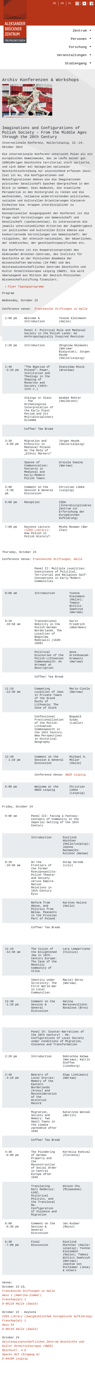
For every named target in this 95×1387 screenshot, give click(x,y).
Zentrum (81, 31)
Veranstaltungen (73, 55)
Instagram (78, 4)
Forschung (79, 47)
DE (54, 3)
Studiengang (77, 64)
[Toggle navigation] (86, 15)
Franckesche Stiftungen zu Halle (60, 309)
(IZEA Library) (36, 530)
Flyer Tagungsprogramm (26, 287)
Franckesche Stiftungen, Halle (57, 559)
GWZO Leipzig (75, 775)
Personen (80, 39)
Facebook (92, 4)
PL (69, 3)
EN (62, 3)
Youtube (85, 4)
